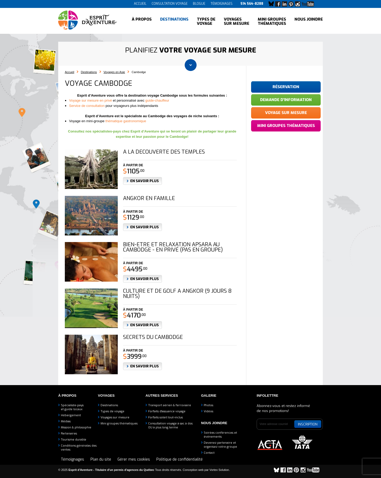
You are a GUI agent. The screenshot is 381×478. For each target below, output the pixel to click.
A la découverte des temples (164, 152)
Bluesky (272, 4)
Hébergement (71, 415)
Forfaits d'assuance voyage (166, 411)
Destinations (174, 21)
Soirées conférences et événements (220, 435)
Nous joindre (308, 21)
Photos (208, 405)
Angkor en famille (149, 198)
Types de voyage (206, 21)
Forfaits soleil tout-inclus (165, 417)
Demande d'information (286, 99)
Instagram (299, 4)
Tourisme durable (73, 440)
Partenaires (69, 434)
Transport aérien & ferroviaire (169, 405)
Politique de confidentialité (179, 459)
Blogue (199, 4)
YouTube (309, 4)
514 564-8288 (252, 4)
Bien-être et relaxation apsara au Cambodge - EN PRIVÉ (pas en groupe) (173, 247)
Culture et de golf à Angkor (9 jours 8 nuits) (177, 293)
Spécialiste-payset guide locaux (72, 407)
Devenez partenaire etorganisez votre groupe (220, 445)
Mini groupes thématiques (272, 21)
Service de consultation (87, 106)
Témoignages (222, 4)
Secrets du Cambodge (153, 337)
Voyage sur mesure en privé (90, 100)
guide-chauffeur (157, 100)
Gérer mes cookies (133, 459)
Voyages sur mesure (236, 21)
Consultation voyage (170, 4)
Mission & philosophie (76, 427)
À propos (142, 21)
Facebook (279, 4)
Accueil (140, 4)
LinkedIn (285, 4)
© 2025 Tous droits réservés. (120, 469)
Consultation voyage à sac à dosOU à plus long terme (170, 425)
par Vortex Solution (217, 469)
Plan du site (100, 459)
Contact (209, 453)
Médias (66, 421)
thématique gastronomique (125, 121)
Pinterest (292, 4)
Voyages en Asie (114, 72)
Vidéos (208, 411)
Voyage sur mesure (286, 112)
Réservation (286, 86)
